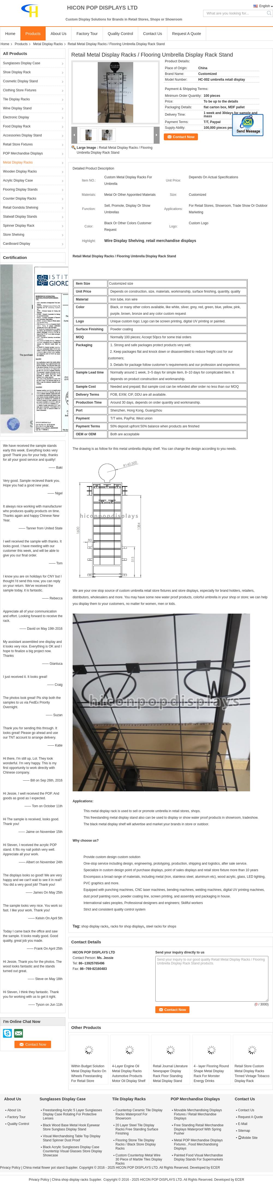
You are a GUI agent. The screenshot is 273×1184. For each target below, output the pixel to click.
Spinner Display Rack (18, 226)
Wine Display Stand (17, 108)
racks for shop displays (127, 926)
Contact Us (152, 33)
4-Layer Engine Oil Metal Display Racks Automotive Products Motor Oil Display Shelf (128, 1073)
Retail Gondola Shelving (20, 207)
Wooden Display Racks (20, 171)
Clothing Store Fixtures (19, 90)
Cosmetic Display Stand (20, 81)
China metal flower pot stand (43, 1168)
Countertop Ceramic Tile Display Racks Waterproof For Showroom (138, 1114)
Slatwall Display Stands (20, 216)
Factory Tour (87, 33)
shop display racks (94, 926)
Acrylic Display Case (18, 180)
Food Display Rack (17, 126)
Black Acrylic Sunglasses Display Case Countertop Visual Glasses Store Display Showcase (72, 1151)
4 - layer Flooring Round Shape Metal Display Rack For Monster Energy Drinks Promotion (211, 1076)
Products (32, 33)
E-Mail (242, 1124)
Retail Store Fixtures (18, 144)
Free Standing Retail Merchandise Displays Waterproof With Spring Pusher (198, 1129)
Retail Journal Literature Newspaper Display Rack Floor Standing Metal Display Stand (170, 1073)
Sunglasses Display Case (21, 63)
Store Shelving (13, 235)
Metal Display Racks (48, 44)
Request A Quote (186, 33)
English (264, 6)
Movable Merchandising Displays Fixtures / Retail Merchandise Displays (198, 1114)
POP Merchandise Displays (23, 153)
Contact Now (183, 137)
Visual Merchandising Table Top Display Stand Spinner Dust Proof (71, 1138)
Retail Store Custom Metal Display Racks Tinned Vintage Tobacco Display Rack (252, 1073)
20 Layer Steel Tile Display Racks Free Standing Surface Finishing (136, 1129)
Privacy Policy (10, 1168)
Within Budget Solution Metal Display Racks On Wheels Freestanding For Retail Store (88, 1073)
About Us (59, 33)
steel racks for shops (161, 926)
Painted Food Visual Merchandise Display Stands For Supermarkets (198, 1157)
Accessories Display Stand (22, 135)
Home (10, 33)
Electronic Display (16, 117)
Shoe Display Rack (17, 72)
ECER (215, 1168)
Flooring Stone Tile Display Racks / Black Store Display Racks (135, 1144)
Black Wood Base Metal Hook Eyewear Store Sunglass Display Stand (71, 1127)
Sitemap (244, 1131)
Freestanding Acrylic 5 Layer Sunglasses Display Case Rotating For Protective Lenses (72, 1114)
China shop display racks (70, 1180)
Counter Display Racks (19, 198)
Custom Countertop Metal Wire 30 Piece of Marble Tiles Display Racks (138, 1159)
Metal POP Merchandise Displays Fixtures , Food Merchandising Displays (198, 1144)
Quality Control (120, 33)
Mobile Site (247, 1138)
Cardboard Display (16, 244)
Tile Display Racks (16, 99)
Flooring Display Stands (20, 189)
